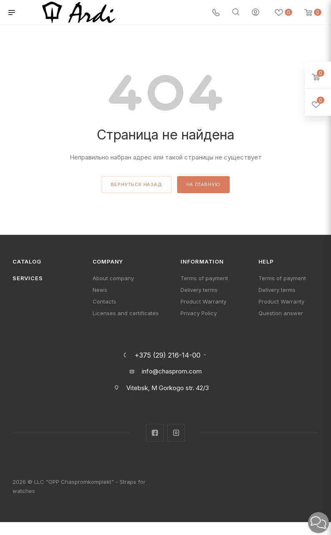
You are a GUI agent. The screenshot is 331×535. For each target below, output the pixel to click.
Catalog (27, 261)
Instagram (176, 433)
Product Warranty (203, 301)
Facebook (155, 433)
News (100, 289)
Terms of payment (204, 278)
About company (113, 278)
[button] (318, 522)
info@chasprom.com (172, 371)
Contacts (104, 301)
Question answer (280, 313)
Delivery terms (199, 289)
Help (266, 261)
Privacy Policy (199, 313)
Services (28, 278)
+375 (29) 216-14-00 (168, 355)
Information (202, 261)
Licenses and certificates (126, 313)
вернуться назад (136, 184)
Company (108, 261)
